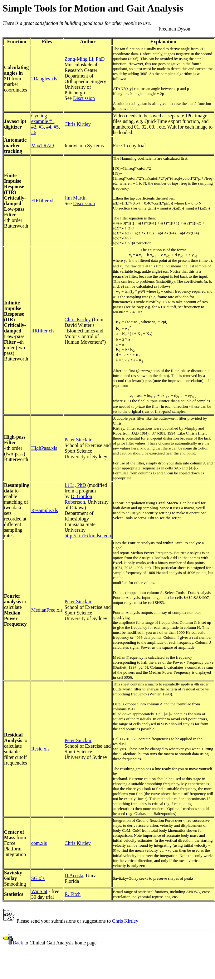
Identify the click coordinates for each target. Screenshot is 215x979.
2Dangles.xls (44, 78)
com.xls (39, 843)
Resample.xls (44, 510)
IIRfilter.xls (42, 330)
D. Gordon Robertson (78, 499)
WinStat (39, 891)
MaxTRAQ (42, 145)
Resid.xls (40, 748)
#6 (33, 132)
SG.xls (38, 878)
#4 (48, 126)
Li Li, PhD (75, 485)
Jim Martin (76, 197)
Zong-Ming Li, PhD (85, 59)
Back (18, 942)
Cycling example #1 (42, 118)
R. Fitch (73, 894)
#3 (41, 126)
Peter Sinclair (78, 439)
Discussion (84, 98)
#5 (56, 126)
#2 (33, 126)
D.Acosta (74, 875)
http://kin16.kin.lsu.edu (88, 535)
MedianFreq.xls (47, 610)
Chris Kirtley (78, 124)
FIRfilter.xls (43, 200)
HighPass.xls (44, 448)
